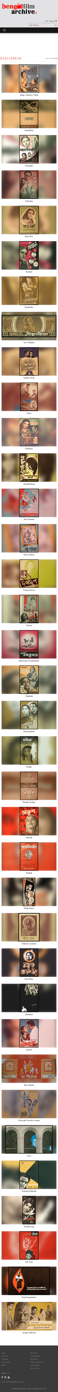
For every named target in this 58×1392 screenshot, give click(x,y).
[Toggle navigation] (4, 30)
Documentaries (35, 1356)
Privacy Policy (35, 1368)
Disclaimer (5, 1359)
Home (47, 58)
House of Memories (37, 1362)
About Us (5, 1356)
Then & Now (35, 1359)
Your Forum (5, 1362)
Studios (4, 1365)
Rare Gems (34, 1353)
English (52, 21)
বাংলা (46, 21)
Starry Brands (35, 1365)
